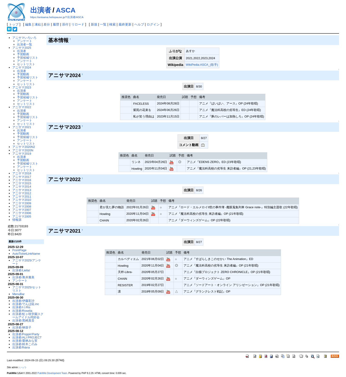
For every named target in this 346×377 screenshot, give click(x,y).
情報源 (16, 219)
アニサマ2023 (21, 87)
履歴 (56, 24)
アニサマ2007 (21, 209)
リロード (77, 24)
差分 (46, 24)
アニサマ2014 (21, 186)
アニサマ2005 (21, 216)
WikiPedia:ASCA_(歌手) (202, 64)
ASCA (66, 10)
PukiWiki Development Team (52, 373)
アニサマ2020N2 (23, 147)
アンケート (24, 41)
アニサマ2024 (21, 67)
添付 (65, 24)
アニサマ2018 (21, 173)
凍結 (37, 24)
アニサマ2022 (21, 107)
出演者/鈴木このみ (24, 344)
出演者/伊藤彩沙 (23, 300)
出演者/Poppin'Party (25, 334)
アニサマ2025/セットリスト (26, 289)
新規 (94, 24)
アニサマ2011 (21, 196)
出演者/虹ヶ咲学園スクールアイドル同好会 (27, 315)
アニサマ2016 (21, 180)
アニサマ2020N (22, 150)
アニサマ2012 (21, 193)
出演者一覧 (24, 44)
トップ (14, 24)
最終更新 (125, 24)
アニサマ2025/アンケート (26, 262)
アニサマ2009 (21, 203)
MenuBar (18, 294)
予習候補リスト (27, 57)
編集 (28, 24)
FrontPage (19, 250)
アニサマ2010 (21, 200)
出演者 (40, 10)
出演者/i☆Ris (21, 307)
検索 (112, 24)
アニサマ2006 (21, 213)
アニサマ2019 (21, 153)
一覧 (103, 24)
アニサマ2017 (21, 177)
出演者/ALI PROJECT (27, 337)
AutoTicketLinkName (26, 253)
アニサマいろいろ (24, 37)
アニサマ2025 (21, 47)
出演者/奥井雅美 (23, 277)
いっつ (22, 367)
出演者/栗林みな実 (24, 340)
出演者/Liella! (21, 270)
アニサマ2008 (21, 206)
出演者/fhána (21, 347)
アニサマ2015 (21, 183)
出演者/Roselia (22, 310)
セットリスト (26, 64)
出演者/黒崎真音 (23, 320)
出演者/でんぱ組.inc (25, 304)
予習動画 (23, 54)
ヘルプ (139, 24)
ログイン (153, 24)
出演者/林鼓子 (21, 327)
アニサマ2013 (21, 190)
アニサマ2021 (21, 127)
